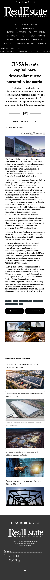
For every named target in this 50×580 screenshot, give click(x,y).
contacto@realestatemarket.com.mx (25, 543)
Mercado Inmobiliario (26, 301)
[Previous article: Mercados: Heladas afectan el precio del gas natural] (15, 311)
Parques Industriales (11, 304)
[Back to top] (25, 571)
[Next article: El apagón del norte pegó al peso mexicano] (35, 311)
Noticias (15, 301)
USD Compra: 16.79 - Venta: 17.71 (15, 51)
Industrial (8, 301)
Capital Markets (38, 301)
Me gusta (26, 133)
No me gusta (38, 133)
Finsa (20, 304)
